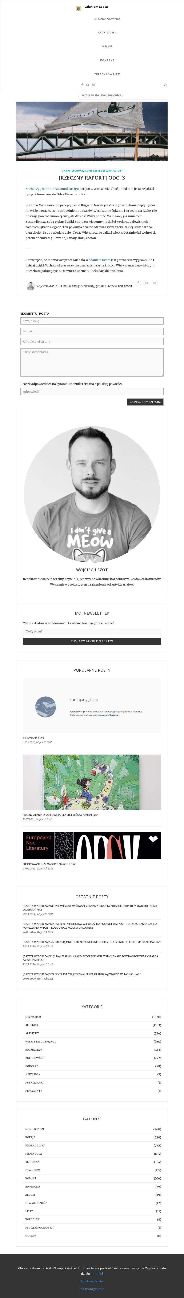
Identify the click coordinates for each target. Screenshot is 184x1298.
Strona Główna (107, 18)
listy (29, 1211)
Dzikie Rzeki (92, 171)
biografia (32, 1186)
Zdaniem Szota (96, 7)
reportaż (32, 1162)
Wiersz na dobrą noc (40, 1041)
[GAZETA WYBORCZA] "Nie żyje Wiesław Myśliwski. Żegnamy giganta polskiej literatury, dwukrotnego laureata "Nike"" (90, 907)
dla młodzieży (36, 1203)
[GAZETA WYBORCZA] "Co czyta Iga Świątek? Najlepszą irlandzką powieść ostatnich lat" (82, 974)
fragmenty (33, 1090)
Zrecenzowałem (107, 74)
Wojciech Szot (45, 286)
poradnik (32, 1219)
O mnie (107, 46)
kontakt (96, 1274)
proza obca (33, 1153)
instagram (33, 1016)
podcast (31, 1066)
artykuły (89, 286)
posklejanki (34, 1082)
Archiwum (107, 32)
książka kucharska (39, 1227)
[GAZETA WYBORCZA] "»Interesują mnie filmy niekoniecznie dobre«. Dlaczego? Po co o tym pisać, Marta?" (92, 942)
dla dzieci (33, 1170)
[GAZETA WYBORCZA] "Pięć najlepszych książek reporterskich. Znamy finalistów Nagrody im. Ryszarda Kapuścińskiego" (90, 958)
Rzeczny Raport (112, 171)
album (30, 1194)
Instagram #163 (33, 737)
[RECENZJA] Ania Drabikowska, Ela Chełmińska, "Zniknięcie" (60, 815)
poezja (30, 1137)
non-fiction (125, 286)
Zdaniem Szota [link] (99, 260)
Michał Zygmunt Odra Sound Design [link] (52, 189)
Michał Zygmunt (72, 171)
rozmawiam (33, 1049)
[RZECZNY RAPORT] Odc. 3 (92, 177)
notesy (30, 1235)
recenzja (32, 1025)
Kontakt (107, 60)
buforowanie (35, 1058)
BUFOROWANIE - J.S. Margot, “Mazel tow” (49, 864)
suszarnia (32, 1074)
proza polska (35, 1145)
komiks (30, 1178)
